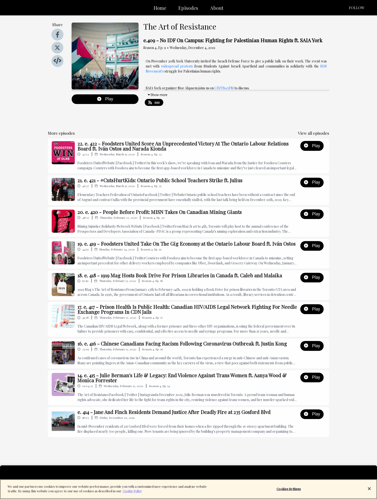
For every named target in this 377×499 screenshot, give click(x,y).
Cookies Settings (288, 491)
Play (105, 99)
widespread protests (177, 66)
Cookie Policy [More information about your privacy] (132, 493)
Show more (157, 95)
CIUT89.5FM (224, 88)
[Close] (369, 491)
